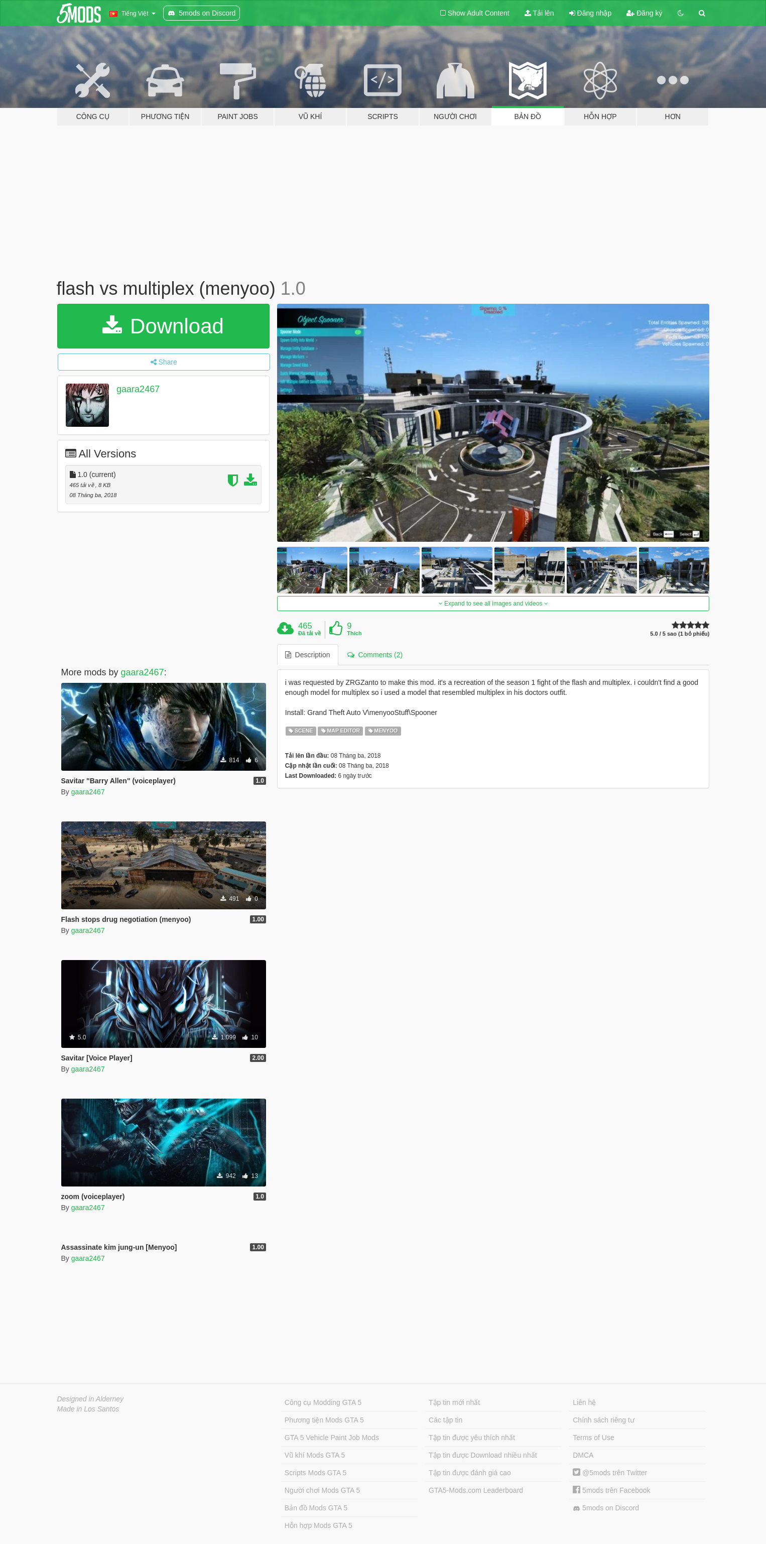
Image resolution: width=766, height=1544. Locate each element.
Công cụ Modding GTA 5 (323, 1402)
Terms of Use (593, 1438)
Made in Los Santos (88, 1409)
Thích (354, 633)
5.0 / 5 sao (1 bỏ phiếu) (679, 634)
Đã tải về (309, 633)
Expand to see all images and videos (493, 603)
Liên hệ (584, 1402)
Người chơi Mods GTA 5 (322, 1490)
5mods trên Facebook (611, 1490)
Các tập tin (445, 1420)
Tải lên (539, 13)
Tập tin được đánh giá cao (470, 1473)
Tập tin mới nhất (454, 1402)
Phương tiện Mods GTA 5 (324, 1420)
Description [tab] (307, 655)
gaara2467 (138, 389)
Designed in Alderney (90, 1399)
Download (162, 326)
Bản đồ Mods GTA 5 (316, 1508)
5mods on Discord (606, 1508)
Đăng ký (644, 13)
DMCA (583, 1455)
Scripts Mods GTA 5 (315, 1473)
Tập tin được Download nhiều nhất (483, 1455)
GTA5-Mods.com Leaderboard (476, 1490)
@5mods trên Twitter (610, 1472)
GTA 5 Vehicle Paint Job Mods (332, 1438)
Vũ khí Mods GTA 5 (315, 1455)
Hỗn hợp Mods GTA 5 (318, 1525)
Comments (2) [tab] (375, 655)
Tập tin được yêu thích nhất (472, 1438)
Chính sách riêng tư (603, 1420)
